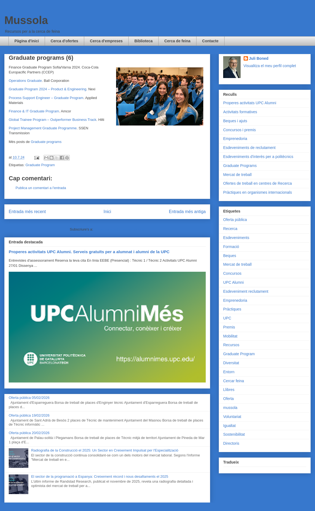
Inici (107, 211)
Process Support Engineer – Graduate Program (46, 98)
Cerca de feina (177, 41)
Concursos (232, 273)
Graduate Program (40, 165)
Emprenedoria (235, 138)
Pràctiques (232, 309)
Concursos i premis (239, 130)
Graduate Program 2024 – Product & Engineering (47, 89)
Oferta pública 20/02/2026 (29, 433)
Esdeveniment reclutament (245, 291)
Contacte (210, 41)
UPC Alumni (233, 282)
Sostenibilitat (234, 434)
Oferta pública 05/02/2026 (29, 398)
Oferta (228, 398)
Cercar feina (233, 381)
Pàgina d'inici (26, 41)
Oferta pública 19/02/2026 (29, 415)
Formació (231, 246)
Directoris (231, 443)
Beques (229, 255)
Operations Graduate (25, 81)
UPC (227, 318)
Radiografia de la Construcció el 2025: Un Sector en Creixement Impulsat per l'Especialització (104, 450)
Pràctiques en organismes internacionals (257, 192)
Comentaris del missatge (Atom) (119, 229)
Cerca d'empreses (106, 41)
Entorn (228, 372)
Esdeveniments (236, 237)
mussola (230, 407)
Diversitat (231, 363)
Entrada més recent (27, 211)
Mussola (26, 20)
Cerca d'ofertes (64, 41)
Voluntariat (232, 416)
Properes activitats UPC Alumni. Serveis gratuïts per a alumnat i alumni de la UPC (89, 251)
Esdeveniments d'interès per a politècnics (258, 156)
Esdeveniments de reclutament (249, 147)
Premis (229, 327)
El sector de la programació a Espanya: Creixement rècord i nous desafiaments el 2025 (99, 476)
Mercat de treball (237, 174)
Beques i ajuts (235, 121)
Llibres (228, 389)
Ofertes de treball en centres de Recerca (257, 183)
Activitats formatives (240, 112)
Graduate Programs (240, 165)
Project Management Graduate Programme (43, 128)
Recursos (231, 345)
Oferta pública (235, 219)
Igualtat (229, 425)
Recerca (230, 228)
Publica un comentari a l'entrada (41, 188)
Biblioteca (143, 41)
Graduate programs (46, 142)
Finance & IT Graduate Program (34, 111)
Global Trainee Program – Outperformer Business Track (52, 120)
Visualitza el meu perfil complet (270, 66)
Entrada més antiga (187, 211)
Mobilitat (230, 336)
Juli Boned (259, 58)
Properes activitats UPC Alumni (249, 103)
